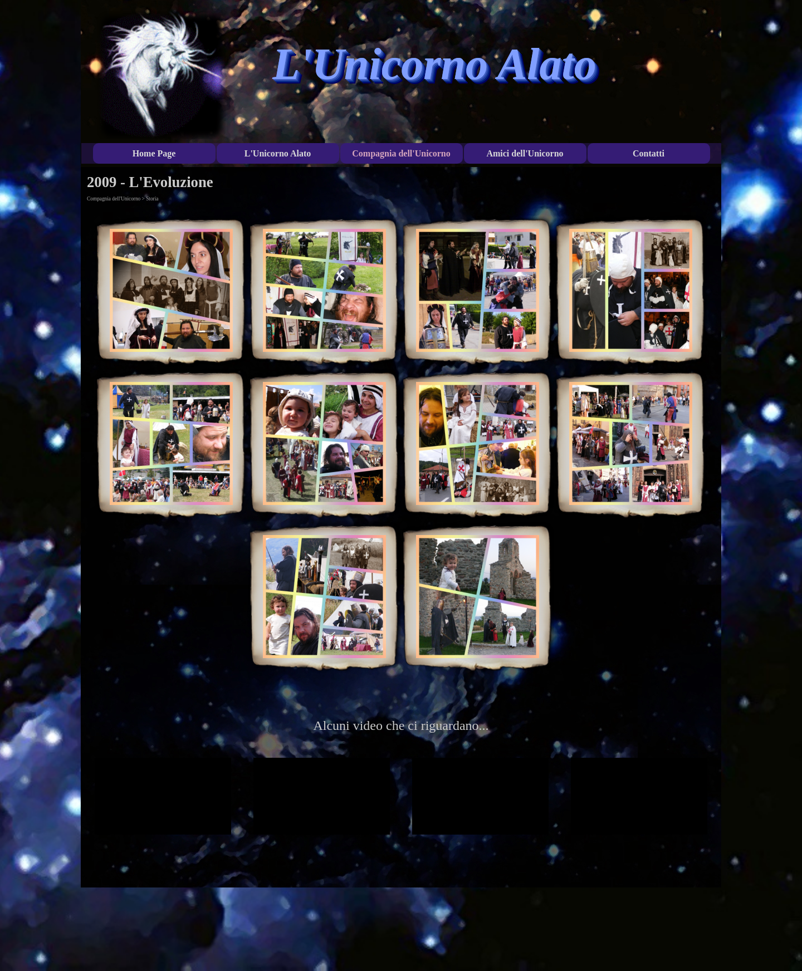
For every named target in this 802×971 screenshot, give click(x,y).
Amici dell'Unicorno (524, 153)
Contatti (648, 153)
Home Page (154, 153)
